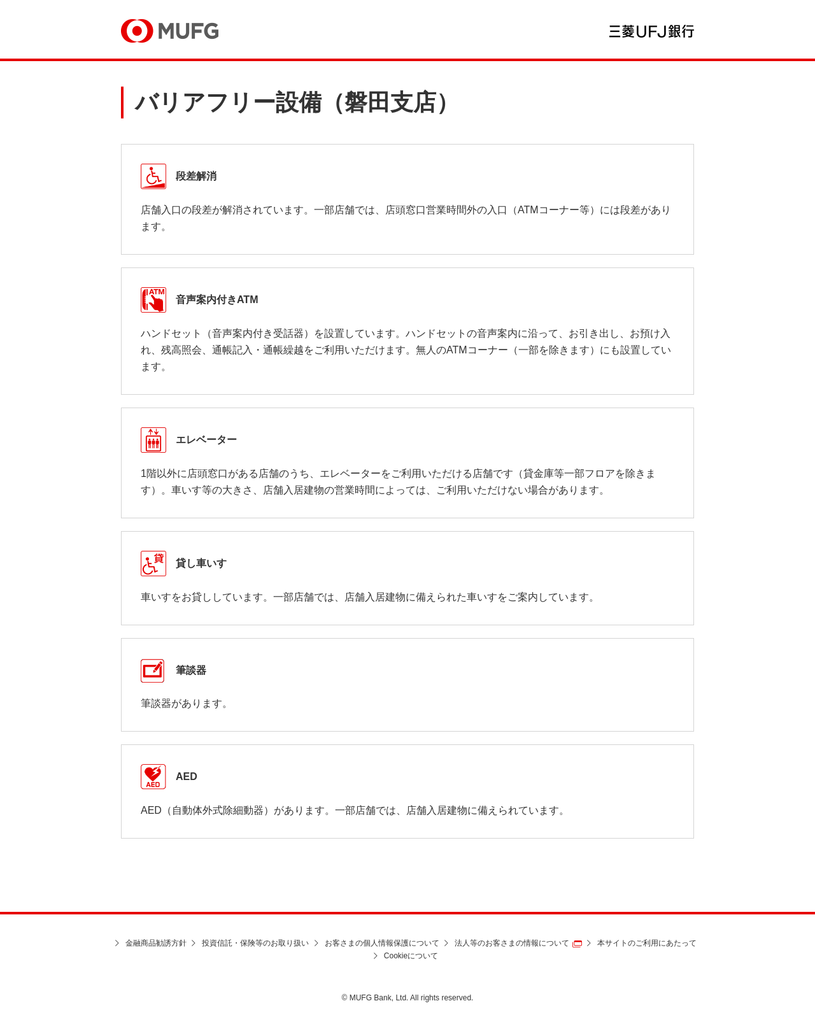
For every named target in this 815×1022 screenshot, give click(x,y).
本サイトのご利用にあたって (647, 943)
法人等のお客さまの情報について (512, 943)
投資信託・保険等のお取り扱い (255, 943)
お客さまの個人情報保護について (382, 943)
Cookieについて (411, 955)
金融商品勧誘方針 (156, 943)
